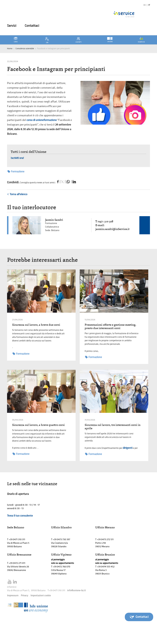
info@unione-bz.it (76, 590)
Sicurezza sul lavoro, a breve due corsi (36, 324)
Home (9, 48)
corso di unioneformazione (42, 120)
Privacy (24, 595)
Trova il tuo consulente (20, 515)
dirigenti (127, 448)
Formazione (16, 171)
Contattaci (32, 26)
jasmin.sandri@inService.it (112, 229)
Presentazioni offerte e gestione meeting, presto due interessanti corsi (110, 326)
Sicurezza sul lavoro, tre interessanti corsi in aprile (112, 426)
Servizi (11, 26)
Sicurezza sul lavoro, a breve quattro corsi (38, 425)
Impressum (12, 595)
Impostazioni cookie (41, 595)
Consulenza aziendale (24, 48)
